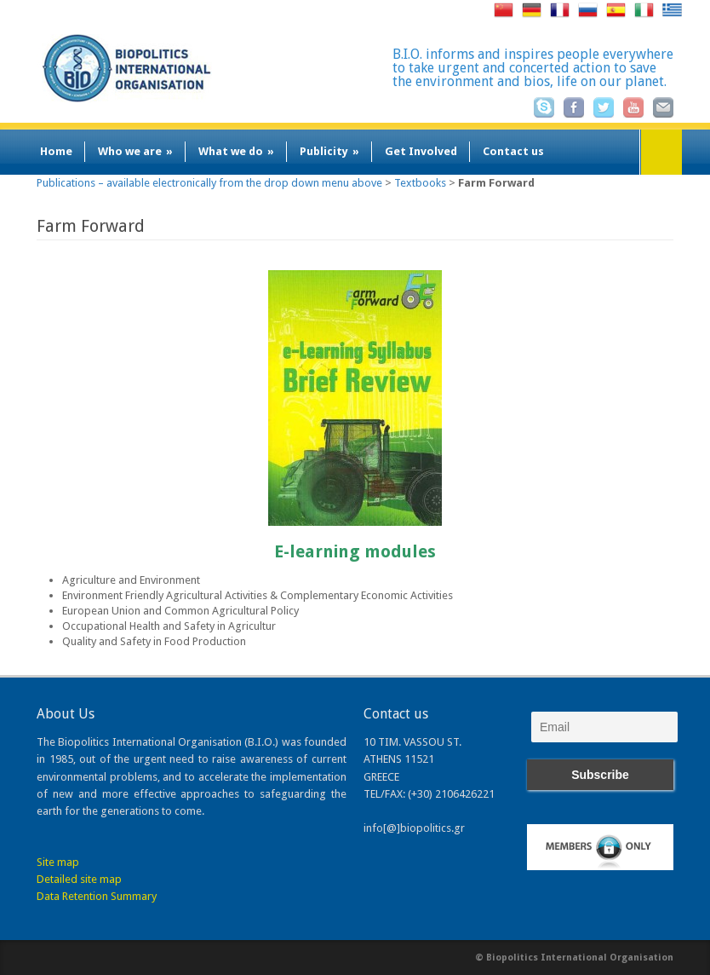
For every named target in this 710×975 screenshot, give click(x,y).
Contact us (513, 151)
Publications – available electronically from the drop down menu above (209, 182)
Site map (58, 862)
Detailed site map (79, 879)
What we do (236, 151)
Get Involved (421, 151)
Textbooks (420, 182)
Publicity (329, 151)
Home (56, 151)
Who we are (135, 151)
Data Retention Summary (97, 896)
